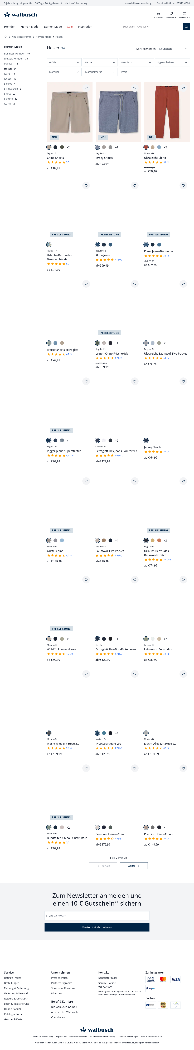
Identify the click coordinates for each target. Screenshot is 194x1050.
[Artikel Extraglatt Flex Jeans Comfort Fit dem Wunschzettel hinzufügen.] (135, 381)
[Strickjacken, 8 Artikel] (12, 88)
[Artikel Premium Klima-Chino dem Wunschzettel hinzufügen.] (183, 768)
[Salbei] (49, 343)
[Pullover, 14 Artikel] (11, 63)
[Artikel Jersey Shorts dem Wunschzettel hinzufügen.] (135, 88)
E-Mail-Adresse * (56, 915)
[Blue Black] (104, 244)
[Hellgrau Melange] (146, 733)
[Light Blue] (104, 733)
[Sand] (104, 147)
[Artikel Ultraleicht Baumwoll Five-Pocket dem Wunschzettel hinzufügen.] (183, 284)
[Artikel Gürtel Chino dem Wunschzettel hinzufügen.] (86, 481)
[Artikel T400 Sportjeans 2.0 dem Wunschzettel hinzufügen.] (135, 674)
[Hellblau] (152, 343)
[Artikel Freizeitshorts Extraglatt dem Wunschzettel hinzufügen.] (86, 284)
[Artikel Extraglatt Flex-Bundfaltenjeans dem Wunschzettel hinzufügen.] (135, 579)
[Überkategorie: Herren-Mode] (13, 47)
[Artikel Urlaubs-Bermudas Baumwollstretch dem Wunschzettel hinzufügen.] (86, 185)
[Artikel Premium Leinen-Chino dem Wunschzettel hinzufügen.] (135, 768)
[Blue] (97, 244)
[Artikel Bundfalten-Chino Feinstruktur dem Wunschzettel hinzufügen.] (86, 768)
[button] (173, 49)
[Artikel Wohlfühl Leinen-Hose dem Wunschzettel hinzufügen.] (86, 579)
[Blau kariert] (49, 244)
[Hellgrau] (110, 147)
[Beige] (49, 147)
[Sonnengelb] (152, 540)
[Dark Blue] (55, 440)
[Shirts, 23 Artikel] (9, 93)
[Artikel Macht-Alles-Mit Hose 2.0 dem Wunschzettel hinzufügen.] (86, 674)
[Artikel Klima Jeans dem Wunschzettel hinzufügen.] (135, 185)
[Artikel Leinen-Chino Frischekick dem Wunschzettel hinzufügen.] (135, 284)
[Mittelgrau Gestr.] (49, 733)
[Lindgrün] (62, 639)
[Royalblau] (159, 147)
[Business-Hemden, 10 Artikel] (17, 53)
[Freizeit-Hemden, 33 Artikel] (16, 58)
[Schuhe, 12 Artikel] (10, 98)
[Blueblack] (110, 639)
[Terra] (146, 147)
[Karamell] (104, 540)
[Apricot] (159, 540)
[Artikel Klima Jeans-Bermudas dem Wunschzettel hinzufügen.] (183, 185)
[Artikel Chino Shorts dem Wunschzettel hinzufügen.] (86, 88)
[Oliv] (62, 147)
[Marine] (55, 147)
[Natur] (104, 343)
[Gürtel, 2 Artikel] (9, 103)
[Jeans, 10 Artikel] (9, 73)
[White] (104, 440)
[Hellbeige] (49, 540)
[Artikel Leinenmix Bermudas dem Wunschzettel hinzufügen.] (183, 579)
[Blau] (97, 147)
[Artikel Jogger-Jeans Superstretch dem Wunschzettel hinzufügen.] (86, 381)
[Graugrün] (152, 827)
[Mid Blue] (97, 440)
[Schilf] (146, 639)
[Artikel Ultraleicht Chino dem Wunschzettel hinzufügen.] (183, 88)
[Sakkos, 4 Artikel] (9, 83)
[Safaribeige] (97, 540)
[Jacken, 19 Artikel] (10, 78)
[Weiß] (152, 639)
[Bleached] (110, 244)
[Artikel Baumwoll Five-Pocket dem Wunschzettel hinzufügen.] (135, 481)
